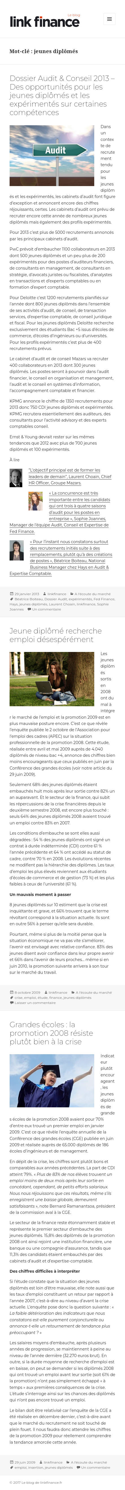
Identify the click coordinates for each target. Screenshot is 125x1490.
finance (55, 997)
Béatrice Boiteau (29, 599)
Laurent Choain (62, 604)
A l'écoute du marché (93, 594)
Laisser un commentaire (35, 1003)
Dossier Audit (55, 599)
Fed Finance (104, 599)
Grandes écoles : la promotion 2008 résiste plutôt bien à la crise (51, 1033)
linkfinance (56, 594)
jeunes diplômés (33, 604)
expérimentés (80, 599)
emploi (30, 997)
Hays (14, 604)
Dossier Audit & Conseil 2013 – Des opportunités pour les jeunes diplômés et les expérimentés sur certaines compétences (62, 95)
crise (19, 997)
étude (43, 997)
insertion (35, 1467)
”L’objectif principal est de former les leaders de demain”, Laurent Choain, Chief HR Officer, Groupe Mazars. (69, 476)
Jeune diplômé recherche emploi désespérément (56, 635)
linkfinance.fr (51, 1482)
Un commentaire (46, 609)
